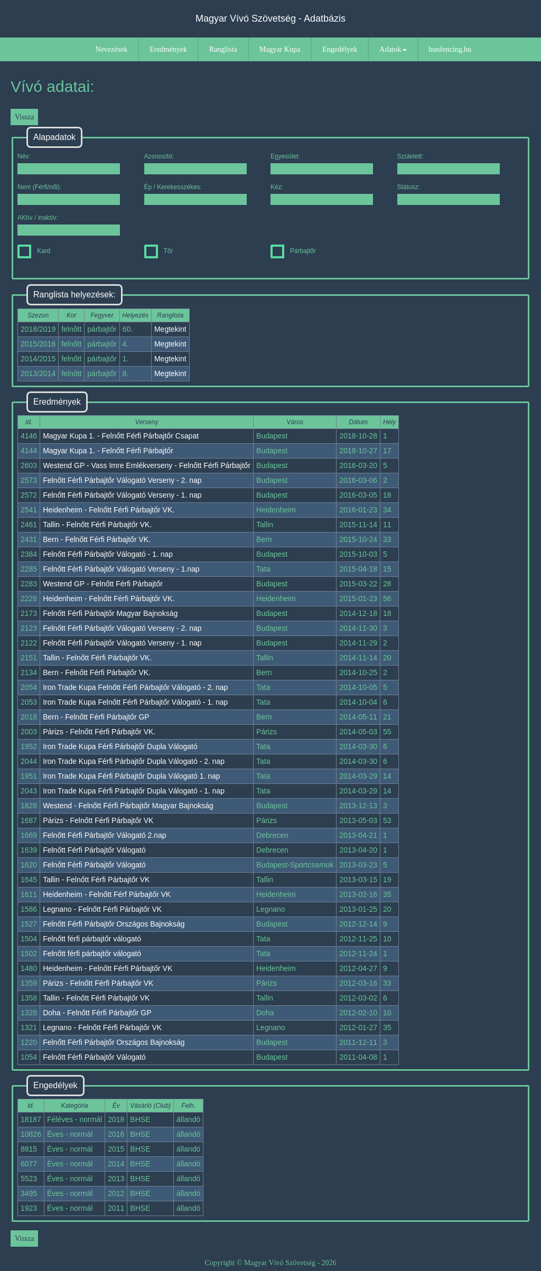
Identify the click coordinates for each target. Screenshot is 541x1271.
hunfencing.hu (450, 49)
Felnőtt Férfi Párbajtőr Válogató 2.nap (104, 835)
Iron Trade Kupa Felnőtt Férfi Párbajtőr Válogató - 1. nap (135, 702)
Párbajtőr (293, 251)
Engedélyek (339, 49)
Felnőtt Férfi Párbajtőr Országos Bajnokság (113, 924)
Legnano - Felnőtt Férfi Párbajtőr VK (102, 909)
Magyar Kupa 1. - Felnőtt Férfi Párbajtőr (108, 450)
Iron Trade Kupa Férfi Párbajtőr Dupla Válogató (120, 746)
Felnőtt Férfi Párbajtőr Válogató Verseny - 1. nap (122, 495)
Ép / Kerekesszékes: (195, 194)
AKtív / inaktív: (68, 225)
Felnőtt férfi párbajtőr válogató (92, 938)
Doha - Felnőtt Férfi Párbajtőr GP (97, 1012)
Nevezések (112, 49)
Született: (448, 163)
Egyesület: (321, 163)
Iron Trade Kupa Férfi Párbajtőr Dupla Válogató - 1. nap (134, 791)
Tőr (158, 251)
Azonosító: (195, 163)
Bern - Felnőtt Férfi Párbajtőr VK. (97, 539)
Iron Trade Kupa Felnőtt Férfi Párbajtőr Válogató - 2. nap (135, 687)
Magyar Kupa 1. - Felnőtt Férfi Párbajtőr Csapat (121, 436)
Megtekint (170, 329)
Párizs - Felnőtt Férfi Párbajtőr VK (98, 820)
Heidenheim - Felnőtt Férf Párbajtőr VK (107, 894)
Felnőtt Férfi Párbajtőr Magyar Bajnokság (110, 613)
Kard (33, 251)
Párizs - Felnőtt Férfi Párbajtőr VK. (99, 731)
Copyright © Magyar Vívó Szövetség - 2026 (270, 1263)
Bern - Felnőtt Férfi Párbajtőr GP (96, 717)
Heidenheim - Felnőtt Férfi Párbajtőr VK (107, 968)
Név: (68, 163)
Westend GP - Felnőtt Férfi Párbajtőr (103, 584)
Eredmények (168, 49)
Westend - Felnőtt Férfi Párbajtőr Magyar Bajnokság (128, 805)
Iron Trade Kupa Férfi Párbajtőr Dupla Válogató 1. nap (131, 776)
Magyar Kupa (279, 49)
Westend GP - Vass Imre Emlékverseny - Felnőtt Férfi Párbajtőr (146, 465)
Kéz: (321, 194)
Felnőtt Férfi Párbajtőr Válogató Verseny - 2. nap (122, 480)
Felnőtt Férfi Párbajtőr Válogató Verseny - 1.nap (121, 569)
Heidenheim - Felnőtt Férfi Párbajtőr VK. (108, 510)
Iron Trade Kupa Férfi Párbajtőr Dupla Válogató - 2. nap (134, 761)
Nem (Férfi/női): (68, 194)
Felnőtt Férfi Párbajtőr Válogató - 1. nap (108, 554)
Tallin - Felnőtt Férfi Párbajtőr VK (96, 879)
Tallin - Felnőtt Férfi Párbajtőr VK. (97, 524)
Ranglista (223, 49)
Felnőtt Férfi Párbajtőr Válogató (94, 850)
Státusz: (448, 194)
